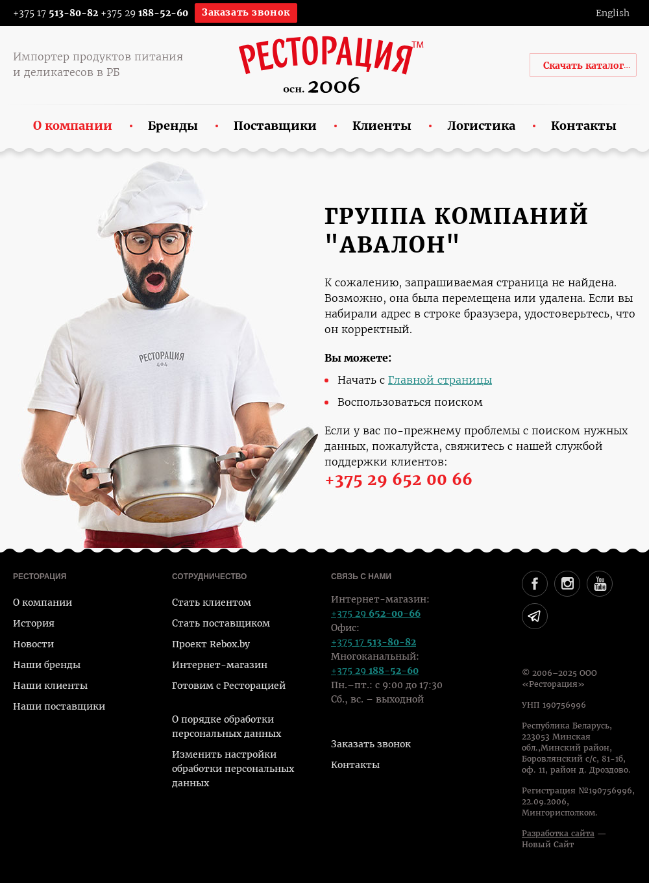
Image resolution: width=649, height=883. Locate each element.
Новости (33, 644)
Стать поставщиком (221, 623)
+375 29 (144, 13)
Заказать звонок (246, 12)
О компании (42, 602)
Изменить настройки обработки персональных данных (233, 769)
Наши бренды (46, 665)
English (613, 13)
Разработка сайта (558, 833)
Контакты (355, 765)
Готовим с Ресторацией (229, 685)
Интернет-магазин (219, 665)
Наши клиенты (50, 685)
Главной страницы (440, 380)
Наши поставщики (59, 706)
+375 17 (47, 13)
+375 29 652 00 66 (398, 480)
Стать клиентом (211, 602)
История (34, 623)
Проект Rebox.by (211, 644)
